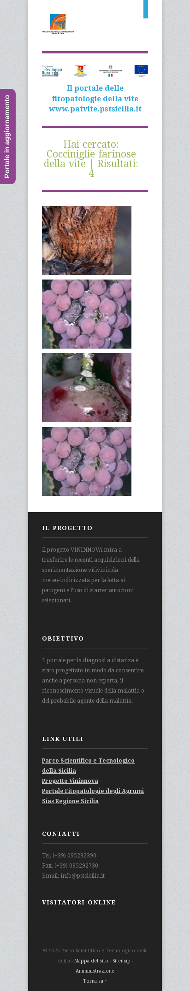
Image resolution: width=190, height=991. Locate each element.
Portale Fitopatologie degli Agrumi (93, 791)
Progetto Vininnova (70, 781)
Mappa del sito (91, 960)
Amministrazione (95, 971)
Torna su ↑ (95, 981)
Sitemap (122, 960)
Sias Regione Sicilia (70, 801)
